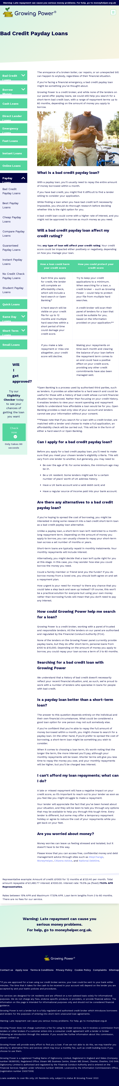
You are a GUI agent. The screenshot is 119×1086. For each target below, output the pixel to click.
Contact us (6, 969)
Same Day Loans (9, 318)
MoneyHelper (45, 860)
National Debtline (89, 860)
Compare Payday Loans (13, 233)
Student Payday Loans (12, 290)
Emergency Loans (10, 130)
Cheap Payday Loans (11, 219)
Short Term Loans (10, 332)
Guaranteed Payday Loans (11, 247)
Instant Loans (12, 153)
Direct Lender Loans (12, 117)
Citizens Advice (63, 860)
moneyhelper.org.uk (105, 3)
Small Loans (11, 344)
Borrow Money (7, 91)
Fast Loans (10, 141)
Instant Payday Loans (12, 261)
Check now (14, 432)
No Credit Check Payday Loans (13, 276)
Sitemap (114, 969)
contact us (13, 1037)
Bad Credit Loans (9, 77)
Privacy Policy (64, 969)
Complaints (100, 969)
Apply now (21, 969)
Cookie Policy (83, 969)
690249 (59, 1068)
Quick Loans (11, 304)
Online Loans (11, 165)
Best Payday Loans (10, 205)
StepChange (96, 856)
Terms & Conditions (41, 969)
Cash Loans (10, 103)
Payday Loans (7, 179)
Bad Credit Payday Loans (11, 191)
